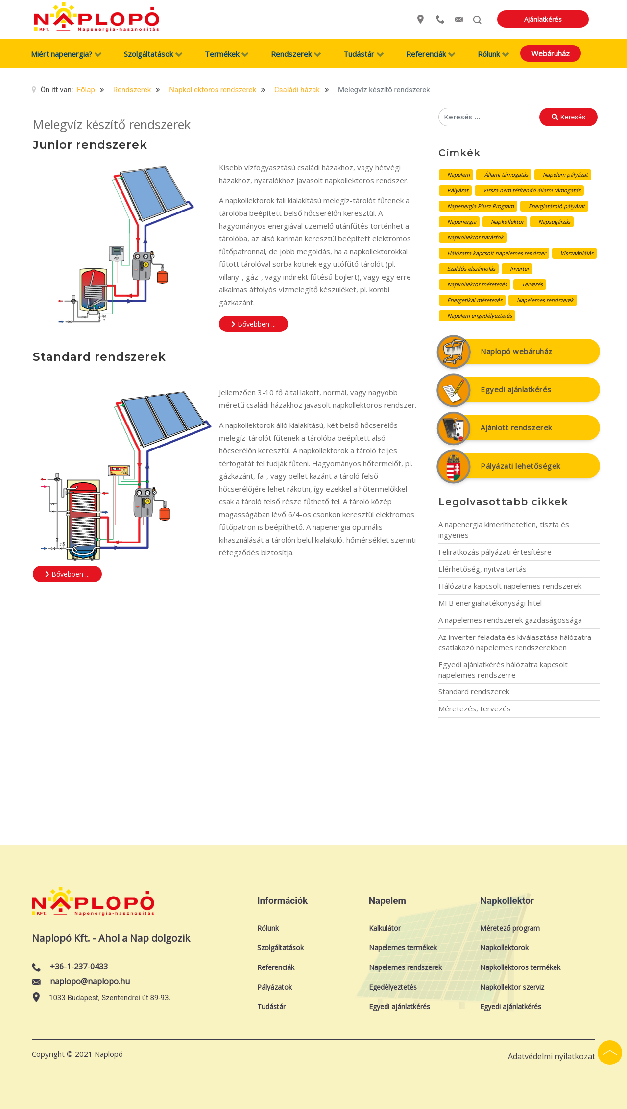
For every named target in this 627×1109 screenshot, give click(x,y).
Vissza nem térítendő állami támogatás (531, 190)
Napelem (458, 174)
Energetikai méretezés (474, 300)
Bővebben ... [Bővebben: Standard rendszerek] (67, 574)
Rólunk (268, 928)
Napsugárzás (554, 221)
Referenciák (275, 967)
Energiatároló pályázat (557, 206)
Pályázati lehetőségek (520, 466)
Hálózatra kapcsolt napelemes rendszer (496, 253)
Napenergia (461, 221)
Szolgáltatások (280, 947)
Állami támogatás (506, 174)
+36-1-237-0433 (79, 966)
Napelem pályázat (565, 174)
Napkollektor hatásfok (475, 237)
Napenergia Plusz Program (480, 206)
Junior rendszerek (90, 145)
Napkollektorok (504, 947)
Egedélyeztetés (393, 986)
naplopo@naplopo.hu (90, 981)
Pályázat (457, 190)
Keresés (568, 117)
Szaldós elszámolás (471, 268)
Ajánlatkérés (561, 19)
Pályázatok (274, 986)
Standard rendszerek (99, 357)
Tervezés (532, 284)
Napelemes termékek (403, 947)
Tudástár (271, 1006)
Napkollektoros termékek (520, 967)
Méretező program (510, 928)
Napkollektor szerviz (512, 986)
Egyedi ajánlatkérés (516, 389)
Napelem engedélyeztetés (479, 315)
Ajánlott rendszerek (516, 427)
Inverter (519, 268)
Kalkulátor (385, 928)
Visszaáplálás (576, 253)
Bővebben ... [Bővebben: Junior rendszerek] (253, 324)
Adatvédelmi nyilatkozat (551, 1056)
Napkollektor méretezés (477, 284)
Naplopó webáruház (517, 351)
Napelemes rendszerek (545, 300)
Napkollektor (507, 221)
